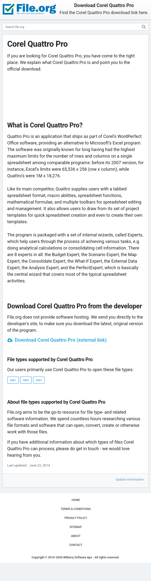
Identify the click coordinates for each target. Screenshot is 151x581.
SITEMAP (76, 527)
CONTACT (75, 545)
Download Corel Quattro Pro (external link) (61, 340)
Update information (130, 479)
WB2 (26, 380)
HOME (76, 500)
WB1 (13, 380)
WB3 (39, 380)
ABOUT (75, 536)
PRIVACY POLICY (75, 518)
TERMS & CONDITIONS (76, 509)
